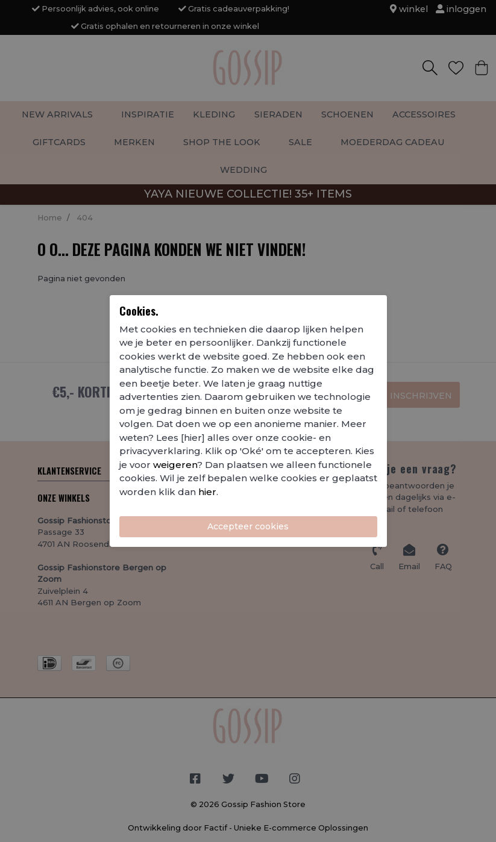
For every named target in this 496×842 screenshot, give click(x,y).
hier (207, 491)
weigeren (175, 464)
